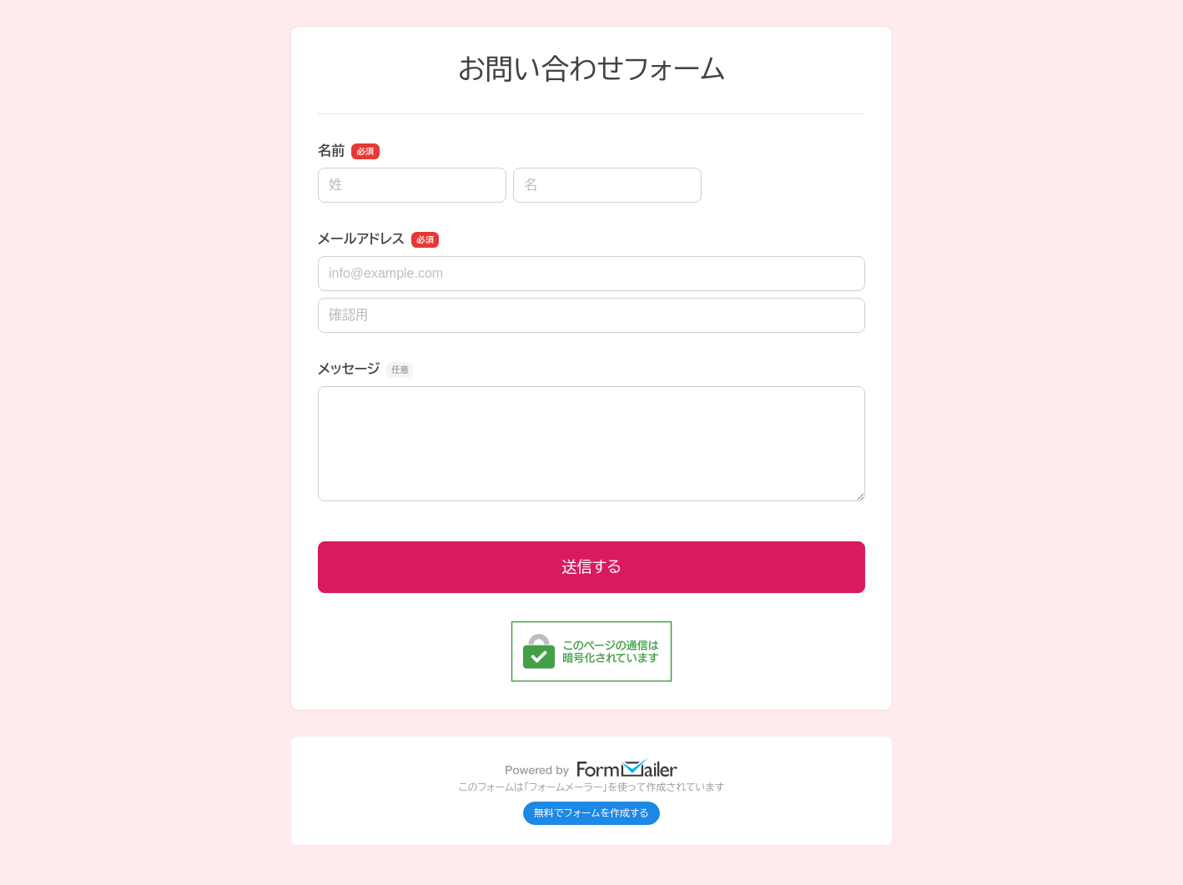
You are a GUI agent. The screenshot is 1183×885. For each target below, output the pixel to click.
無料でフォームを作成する (591, 813)
